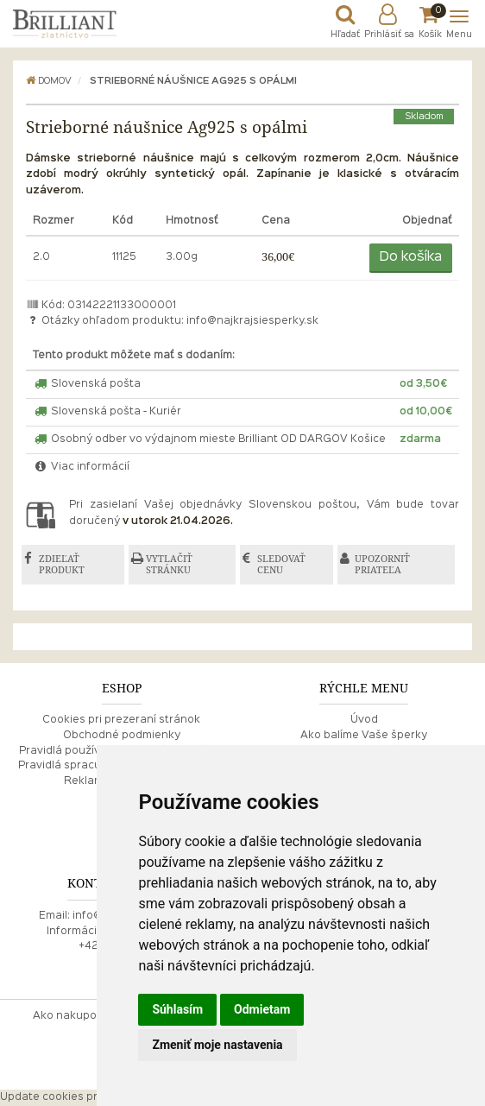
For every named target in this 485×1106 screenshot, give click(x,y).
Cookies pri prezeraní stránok (121, 720)
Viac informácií (81, 467)
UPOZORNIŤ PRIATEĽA (382, 564)
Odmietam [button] (262, 1009)
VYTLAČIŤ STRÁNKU (169, 564)
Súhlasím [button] (177, 1009)
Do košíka (411, 257)
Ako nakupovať (73, 1016)
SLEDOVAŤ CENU (281, 564)
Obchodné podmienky (121, 735)
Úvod (364, 720)
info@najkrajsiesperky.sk (252, 321)
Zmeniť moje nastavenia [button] (217, 1045)
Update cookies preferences (76, 1097)
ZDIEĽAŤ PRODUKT (62, 564)
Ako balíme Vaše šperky (363, 735)
